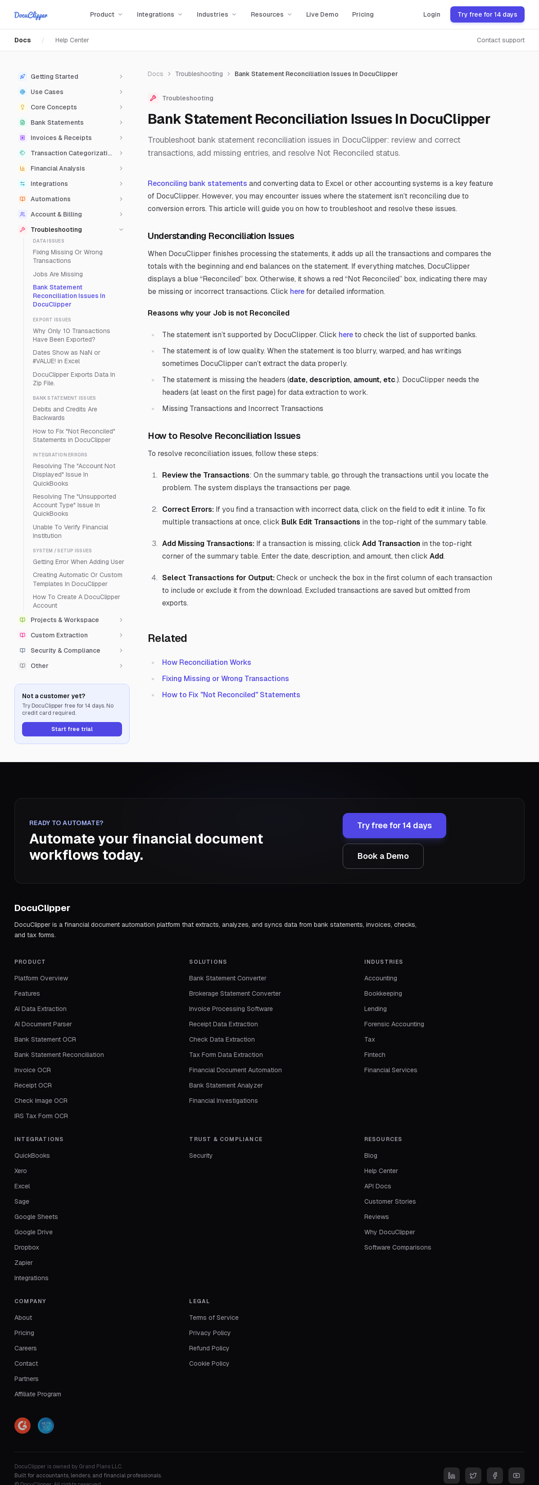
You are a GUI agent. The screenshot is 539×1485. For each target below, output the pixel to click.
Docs (22, 40)
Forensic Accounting (394, 1024)
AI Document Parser (43, 1024)
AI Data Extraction (40, 1009)
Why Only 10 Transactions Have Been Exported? (71, 335)
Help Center (72, 40)
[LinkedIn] (452, 1475)
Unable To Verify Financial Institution (70, 531)
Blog (370, 1155)
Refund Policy (209, 1348)
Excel (22, 1186)
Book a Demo (383, 856)
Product (106, 14)
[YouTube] (516, 1475)
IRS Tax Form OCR (41, 1116)
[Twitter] (473, 1475)
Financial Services (390, 1070)
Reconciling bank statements (197, 183)
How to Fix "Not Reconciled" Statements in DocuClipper (74, 435)
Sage (21, 1201)
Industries (217, 14)
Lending (375, 1009)
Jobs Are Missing (58, 274)
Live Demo (322, 14)
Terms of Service (214, 1317)
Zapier (23, 1263)
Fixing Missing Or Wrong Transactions (68, 256)
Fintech (374, 1055)
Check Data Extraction (222, 1039)
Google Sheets (36, 1217)
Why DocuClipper (389, 1232)
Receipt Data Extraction (223, 1024)
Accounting (380, 978)
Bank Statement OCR (45, 1039)
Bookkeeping (383, 993)
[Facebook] (495, 1475)
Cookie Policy (209, 1363)
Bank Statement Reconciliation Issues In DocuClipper (69, 296)
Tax (369, 1039)
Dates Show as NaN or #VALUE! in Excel (66, 356)
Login (431, 14)
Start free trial (72, 729)
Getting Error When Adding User (78, 562)
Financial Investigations (223, 1101)
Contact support (501, 40)
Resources (272, 14)
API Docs (377, 1186)
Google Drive (33, 1232)
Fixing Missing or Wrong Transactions (225, 678)
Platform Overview (41, 978)
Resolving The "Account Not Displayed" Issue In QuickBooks (74, 474)
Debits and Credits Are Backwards (65, 413)
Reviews (376, 1217)
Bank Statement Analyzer (226, 1085)
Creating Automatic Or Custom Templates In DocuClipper (77, 579)
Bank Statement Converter (228, 978)
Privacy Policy (210, 1333)
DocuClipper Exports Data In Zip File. (74, 378)
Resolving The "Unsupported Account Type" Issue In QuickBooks (74, 505)
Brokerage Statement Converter (235, 993)
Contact (26, 1363)
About (23, 1317)
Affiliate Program (37, 1394)
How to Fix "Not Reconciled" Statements (231, 695)
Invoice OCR (32, 1070)
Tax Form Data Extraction (226, 1055)
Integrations (160, 14)
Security (201, 1155)
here (297, 291)
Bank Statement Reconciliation (59, 1055)
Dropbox (26, 1247)
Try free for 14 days (487, 14)
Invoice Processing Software (231, 1009)
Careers (25, 1348)
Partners (26, 1379)
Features (27, 993)
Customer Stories (390, 1201)
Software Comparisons (397, 1247)
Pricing (363, 14)
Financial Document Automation (235, 1070)
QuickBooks (32, 1155)
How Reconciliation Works (206, 662)
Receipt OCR (33, 1085)
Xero (20, 1171)
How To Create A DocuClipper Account (76, 601)
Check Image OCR (41, 1101)
